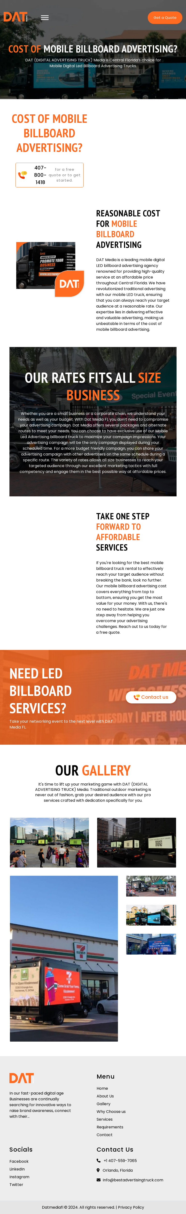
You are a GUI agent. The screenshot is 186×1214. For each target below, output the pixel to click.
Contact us (151, 696)
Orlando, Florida (115, 1170)
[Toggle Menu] (45, 17)
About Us (105, 1096)
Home (102, 1088)
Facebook (19, 1161)
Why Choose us (111, 1111)
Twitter (16, 1184)
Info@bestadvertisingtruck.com (130, 1180)
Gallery (103, 1104)
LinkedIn (17, 1169)
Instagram (19, 1177)
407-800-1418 (40, 175)
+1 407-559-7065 (117, 1160)
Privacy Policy (131, 1207)
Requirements (110, 1127)
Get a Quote (165, 17)
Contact (105, 1135)
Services (105, 1119)
